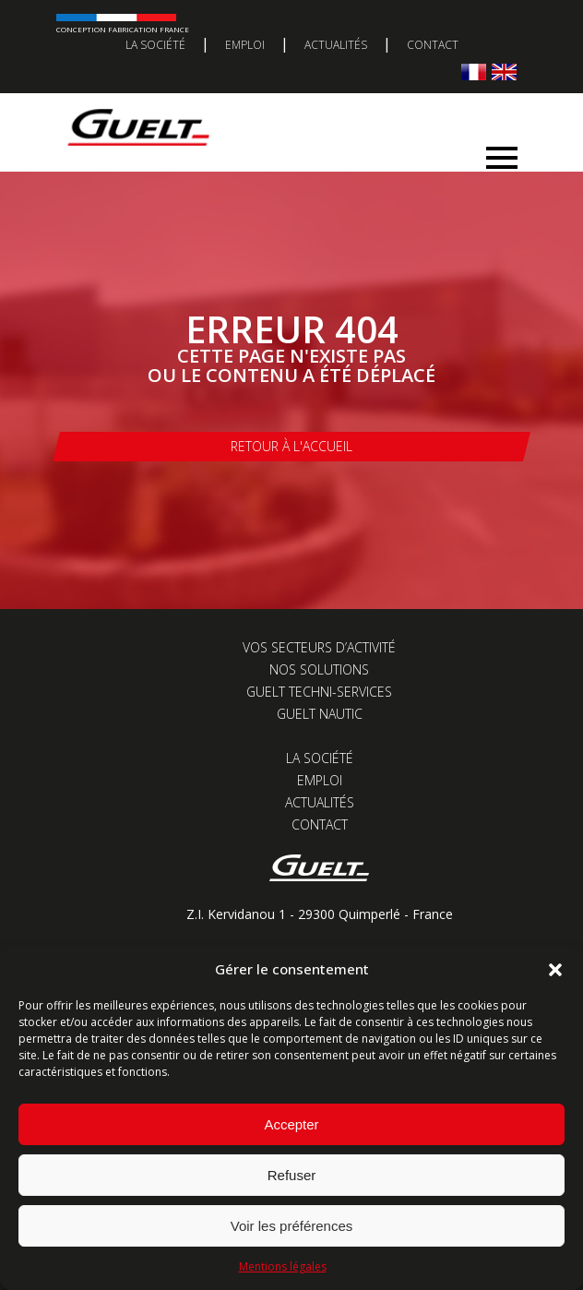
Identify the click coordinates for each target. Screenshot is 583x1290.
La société (155, 45)
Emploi (245, 45)
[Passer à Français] (473, 71)
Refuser (292, 1175)
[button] (555, 970)
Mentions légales (283, 1266)
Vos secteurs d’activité (319, 647)
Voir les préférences (292, 1226)
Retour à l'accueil (291, 446)
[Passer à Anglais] (504, 71)
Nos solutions (319, 669)
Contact (432, 45)
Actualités (335, 45)
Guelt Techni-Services (319, 691)
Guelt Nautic (320, 714)
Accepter (291, 1124)
